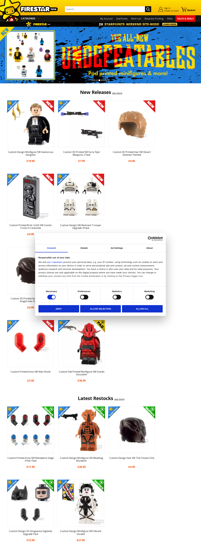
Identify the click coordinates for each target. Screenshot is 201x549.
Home (9, 485)
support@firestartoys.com (67, 499)
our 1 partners (55, 262)
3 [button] (97, 80)
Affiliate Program (62, 521)
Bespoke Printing (154, 18)
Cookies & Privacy (15, 514)
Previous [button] (2, 55)
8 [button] (109, 80)
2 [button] (95, 80)
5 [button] (102, 80)
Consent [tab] (51, 248)
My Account (106, 18)
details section (140, 283)
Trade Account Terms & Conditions (72, 516)
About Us (11, 493)
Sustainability (13, 523)
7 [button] (106, 80)
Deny (59, 309)
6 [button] (104, 80)
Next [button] (198, 55)
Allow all (142, 309)
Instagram (123, 497)
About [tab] (149, 248)
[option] (100, 55)
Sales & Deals (185, 18)
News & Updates (15, 497)
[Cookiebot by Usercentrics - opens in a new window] (150, 238)
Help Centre (59, 490)
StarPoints (122, 18)
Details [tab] (84, 248)
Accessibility (12, 518)
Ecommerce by (184, 545)
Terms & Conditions (16, 510)
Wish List (136, 18)
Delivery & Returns (16, 506)
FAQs (170, 18)
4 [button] (99, 80)
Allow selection (100, 309)
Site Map (10, 527)
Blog (8, 502)
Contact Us (59, 485)
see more (117, 93)
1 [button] (92, 80)
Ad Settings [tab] (117, 248)
